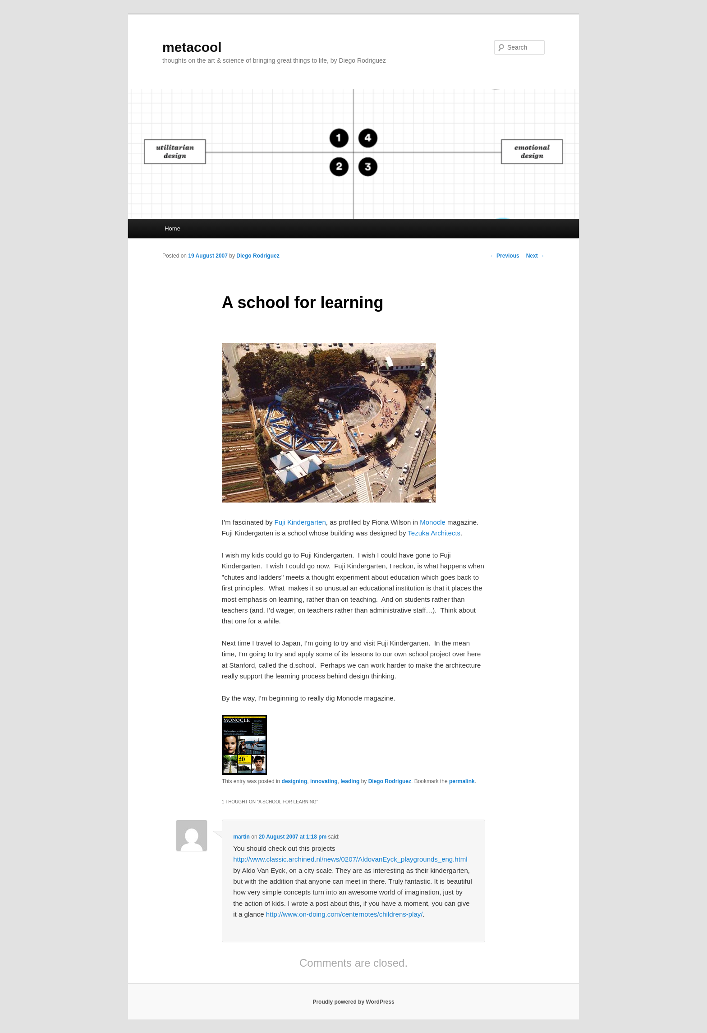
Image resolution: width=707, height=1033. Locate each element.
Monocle (432, 522)
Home (172, 228)
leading (349, 781)
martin (241, 837)
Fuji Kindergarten (300, 522)
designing (295, 781)
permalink (462, 781)
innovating (324, 781)
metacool (192, 47)
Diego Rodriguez (257, 256)
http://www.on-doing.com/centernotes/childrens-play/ (344, 914)
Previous (504, 256)
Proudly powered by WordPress (353, 1002)
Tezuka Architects (434, 533)
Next (535, 256)
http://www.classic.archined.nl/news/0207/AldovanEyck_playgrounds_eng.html (350, 859)
